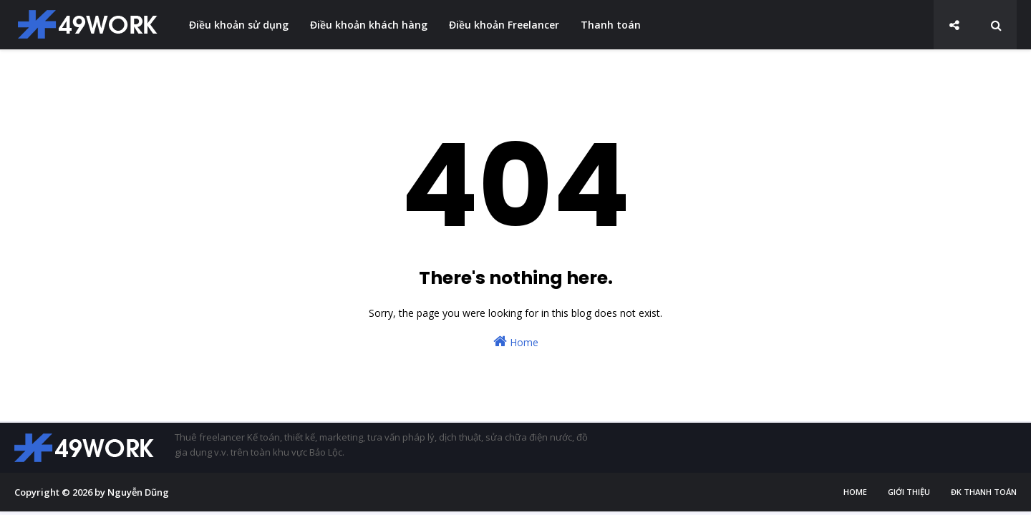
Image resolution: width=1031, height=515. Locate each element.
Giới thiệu (909, 491)
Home (515, 341)
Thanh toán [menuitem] (611, 24)
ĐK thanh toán (984, 491)
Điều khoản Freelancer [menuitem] (504, 24)
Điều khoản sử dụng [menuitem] (239, 24)
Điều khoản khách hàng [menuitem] (368, 24)
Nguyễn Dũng (138, 492)
